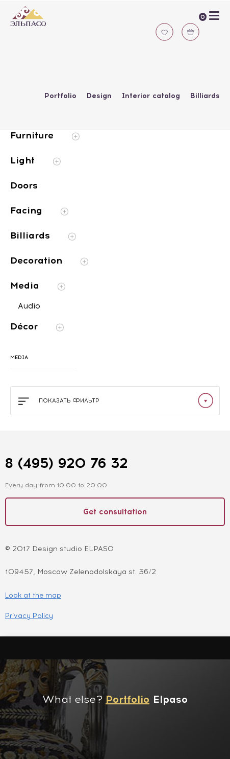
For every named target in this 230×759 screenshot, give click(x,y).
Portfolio (60, 95)
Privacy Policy (29, 616)
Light (35, 160)
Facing (39, 210)
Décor (37, 326)
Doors (24, 185)
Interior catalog (151, 95)
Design (99, 95)
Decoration (49, 260)
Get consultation (115, 511)
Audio (29, 306)
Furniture (45, 135)
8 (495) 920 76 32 (66, 463)
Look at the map (33, 595)
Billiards (205, 95)
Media (37, 285)
